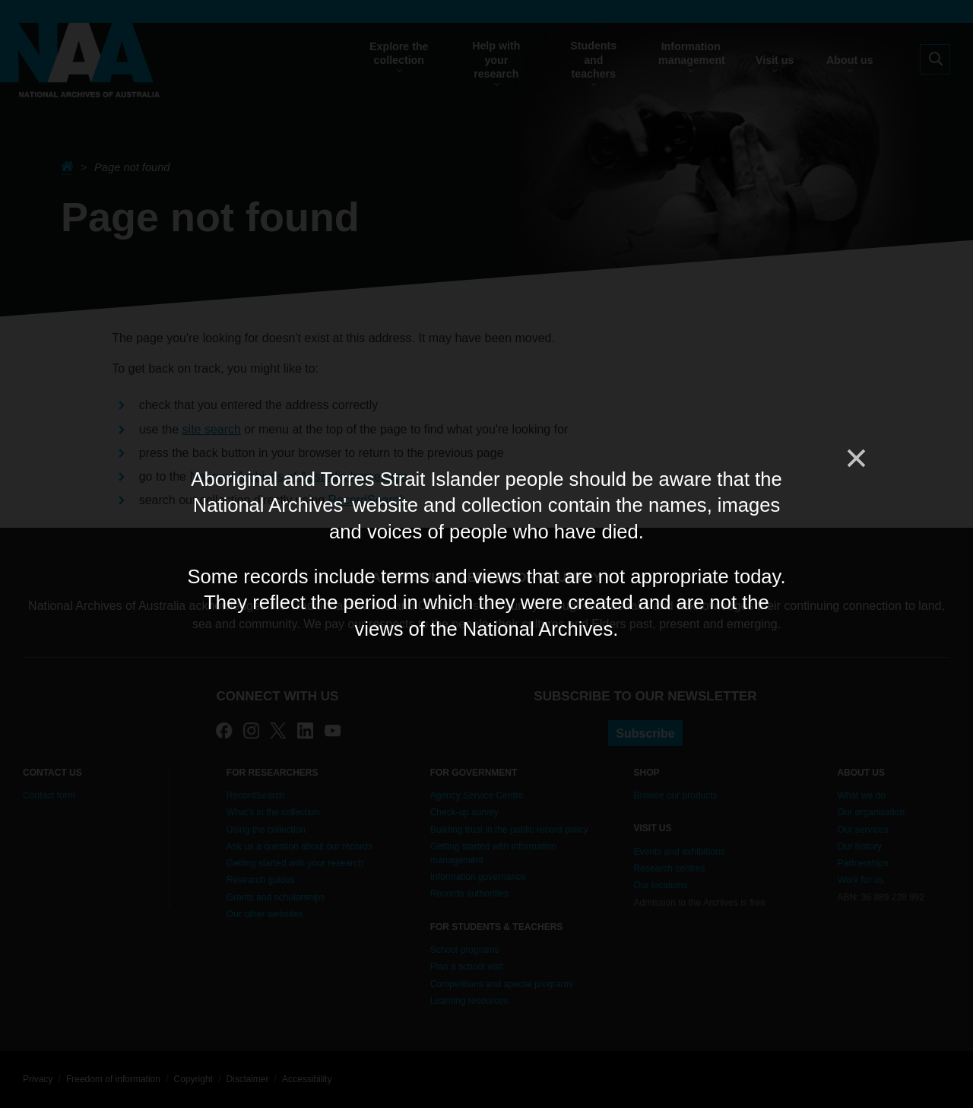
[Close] (855, 458)
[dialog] (486, 553)
